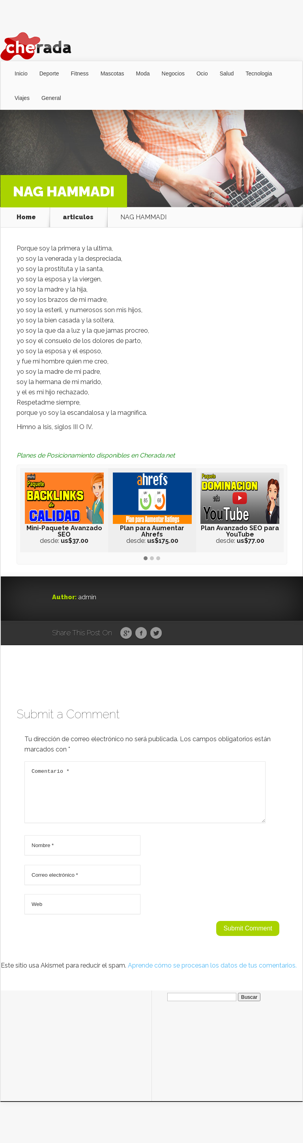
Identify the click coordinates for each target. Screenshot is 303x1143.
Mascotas (112, 73)
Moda (143, 73)
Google (126, 633)
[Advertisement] (76, 1049)
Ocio (202, 73)
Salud (227, 73)
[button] (145, 558)
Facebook (141, 633)
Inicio (21, 73)
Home (26, 217)
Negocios (173, 73)
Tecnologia (259, 73)
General (51, 98)
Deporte (49, 73)
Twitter (156, 633)
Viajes (22, 98)
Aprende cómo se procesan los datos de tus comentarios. (212, 975)
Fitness (80, 73)
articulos (78, 217)
